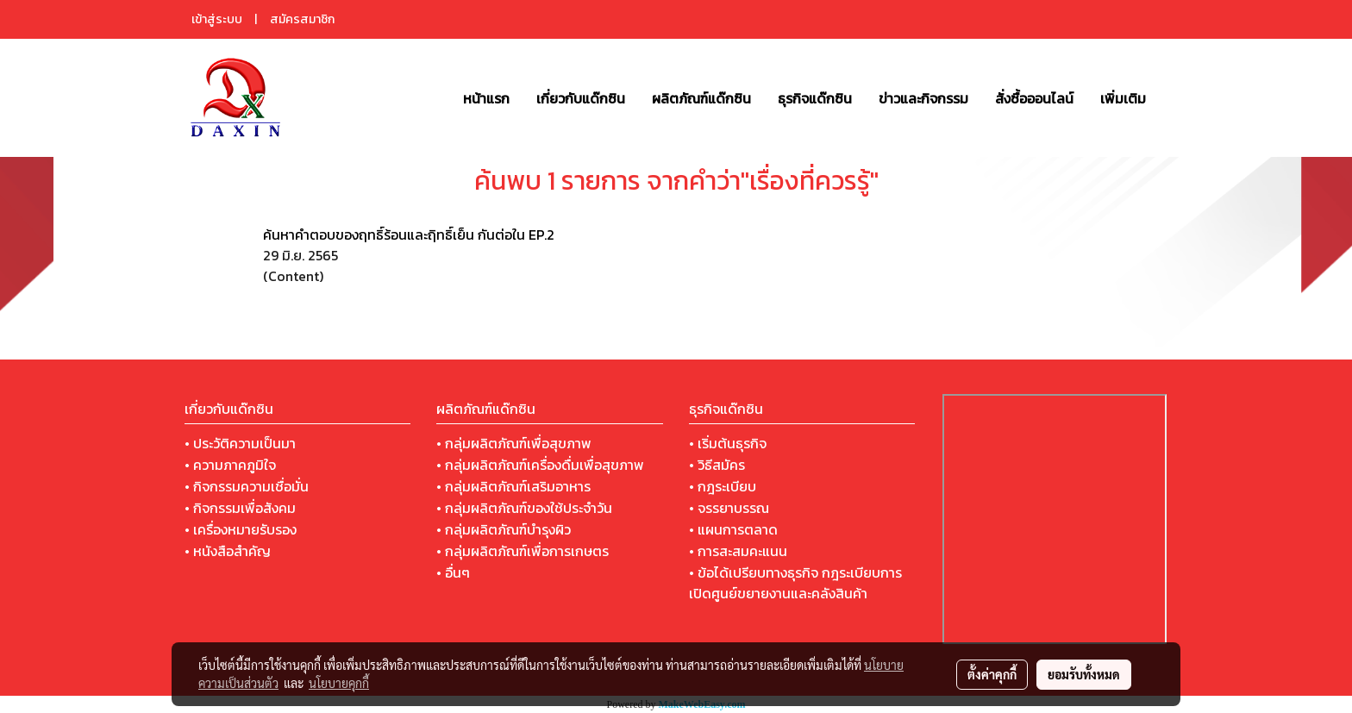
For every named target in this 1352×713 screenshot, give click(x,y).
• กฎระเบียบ (722, 486)
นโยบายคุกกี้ (339, 683)
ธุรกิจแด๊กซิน (815, 98)
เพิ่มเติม (1123, 98)
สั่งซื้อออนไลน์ (1034, 98)
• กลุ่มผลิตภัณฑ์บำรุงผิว (503, 529)
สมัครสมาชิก (302, 19)
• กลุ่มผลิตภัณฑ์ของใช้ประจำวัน (524, 507)
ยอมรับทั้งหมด (1084, 674)
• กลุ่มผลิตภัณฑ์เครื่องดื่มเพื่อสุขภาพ (540, 464)
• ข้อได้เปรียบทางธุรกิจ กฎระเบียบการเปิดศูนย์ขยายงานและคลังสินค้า (795, 583)
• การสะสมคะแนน (738, 551)
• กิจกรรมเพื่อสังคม (240, 507)
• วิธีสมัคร (717, 464)
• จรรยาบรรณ (729, 507)
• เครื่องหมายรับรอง (241, 529)
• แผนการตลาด (733, 529)
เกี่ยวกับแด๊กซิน (580, 98)
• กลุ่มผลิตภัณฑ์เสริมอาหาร (513, 486)
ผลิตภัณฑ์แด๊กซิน (701, 98)
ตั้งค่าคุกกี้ (992, 674)
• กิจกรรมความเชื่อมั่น (247, 486)
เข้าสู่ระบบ (216, 19)
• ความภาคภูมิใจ (230, 464)
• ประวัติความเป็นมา (240, 443)
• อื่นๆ (453, 572)
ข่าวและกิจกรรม (923, 98)
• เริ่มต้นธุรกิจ (728, 443)
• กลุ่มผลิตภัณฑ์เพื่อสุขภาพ (514, 443)
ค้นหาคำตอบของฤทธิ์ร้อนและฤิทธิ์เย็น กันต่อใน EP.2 (408, 234)
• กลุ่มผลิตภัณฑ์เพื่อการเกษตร (522, 551)
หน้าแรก (486, 98)
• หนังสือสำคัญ (228, 551)
